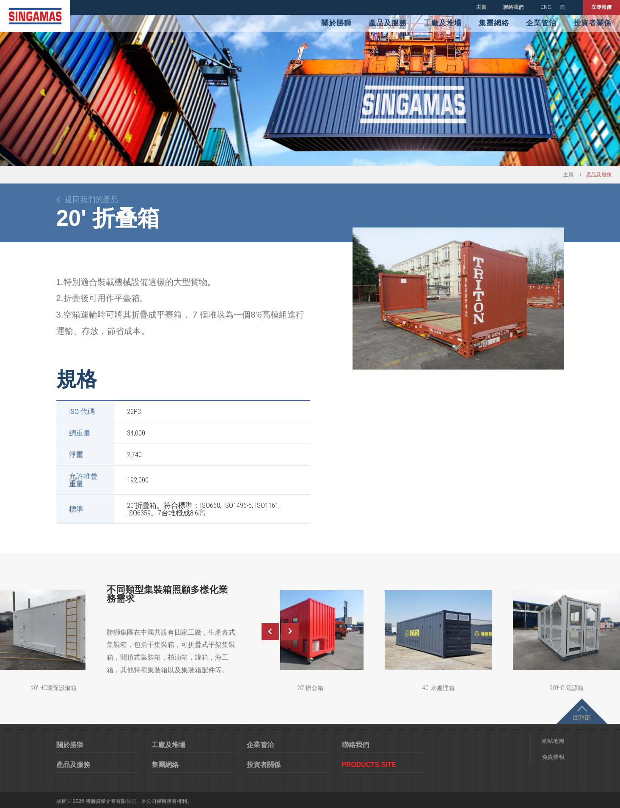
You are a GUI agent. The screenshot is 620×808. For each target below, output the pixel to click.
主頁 (481, 7)
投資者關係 (592, 23)
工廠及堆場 (443, 23)
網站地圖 (553, 741)
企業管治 (541, 23)
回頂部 (582, 717)
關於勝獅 (336, 23)
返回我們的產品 (91, 199)
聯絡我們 (513, 7)
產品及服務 (388, 23)
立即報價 (601, 7)
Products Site (369, 764)
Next (290, 631)
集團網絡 (494, 23)
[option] (458, 298)
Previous (270, 631)
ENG (545, 7)
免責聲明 (553, 757)
